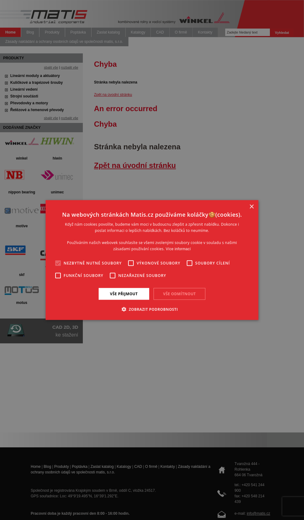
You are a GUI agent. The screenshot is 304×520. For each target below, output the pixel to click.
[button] (152, 309)
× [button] (251, 206)
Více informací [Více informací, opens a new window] (178, 249)
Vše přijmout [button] (124, 293)
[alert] (152, 260)
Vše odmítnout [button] (179, 293)
